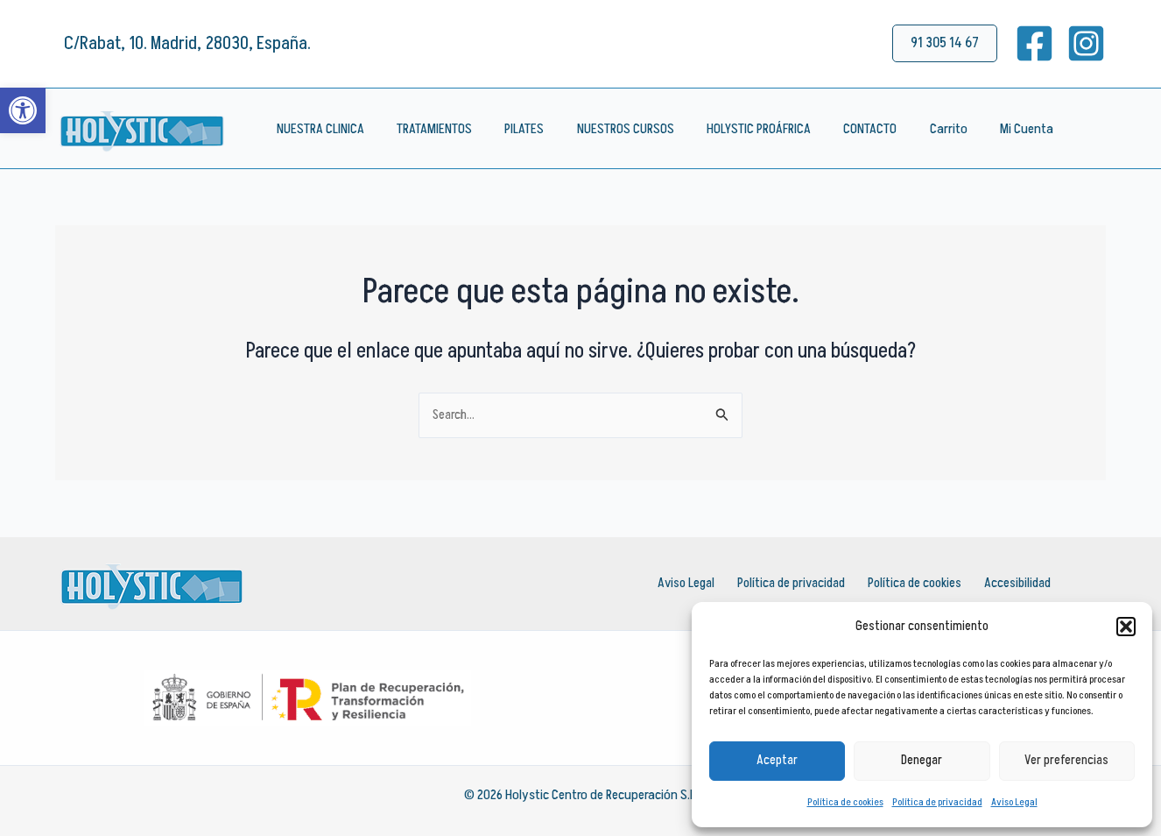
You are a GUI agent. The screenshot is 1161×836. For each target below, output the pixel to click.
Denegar (921, 760)
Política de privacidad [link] (937, 802)
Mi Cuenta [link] (991, 128)
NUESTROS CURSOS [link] (609, 128)
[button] (1126, 626)
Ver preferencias (1066, 760)
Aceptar (777, 760)
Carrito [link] (918, 128)
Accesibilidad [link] (1013, 583)
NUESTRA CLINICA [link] (318, 128)
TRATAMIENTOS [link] (427, 128)
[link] (23, 110)
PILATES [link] (512, 128)
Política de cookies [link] (845, 802)
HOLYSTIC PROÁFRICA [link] (738, 128)
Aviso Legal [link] (1014, 802)
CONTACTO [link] (844, 128)
